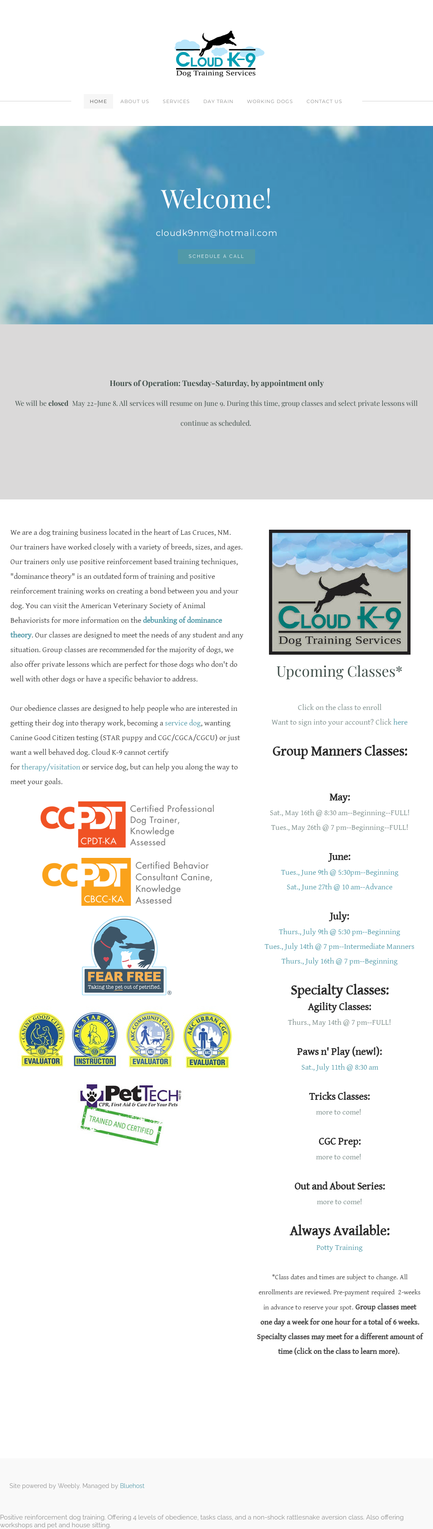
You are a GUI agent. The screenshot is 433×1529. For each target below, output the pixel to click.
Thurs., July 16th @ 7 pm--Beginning (339, 961)
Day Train (218, 101)
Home (98, 101)
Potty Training (339, 1247)
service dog (183, 723)
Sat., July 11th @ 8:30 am (339, 1067)
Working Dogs (270, 101)
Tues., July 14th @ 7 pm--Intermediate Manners (339, 946)
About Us (134, 101)
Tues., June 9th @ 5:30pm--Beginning (339, 872)
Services (176, 101)
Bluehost (132, 1485)
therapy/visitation (51, 767)
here (400, 722)
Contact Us (324, 101)
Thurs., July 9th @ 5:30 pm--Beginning (339, 931)
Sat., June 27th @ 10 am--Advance (339, 887)
